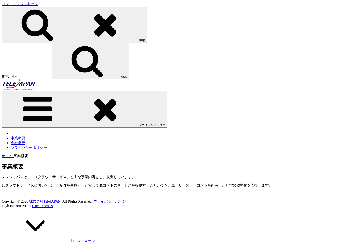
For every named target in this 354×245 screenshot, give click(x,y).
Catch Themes (42, 206)
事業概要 (18, 138)
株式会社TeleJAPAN (45, 201)
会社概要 (18, 143)
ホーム (8, 156)
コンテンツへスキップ (20, 4)
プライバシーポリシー (29, 147)
